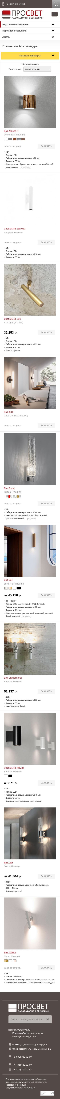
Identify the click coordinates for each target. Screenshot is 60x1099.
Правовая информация (16, 1085)
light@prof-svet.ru (21, 1029)
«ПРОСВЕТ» (29, 1088)
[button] (55, 14)
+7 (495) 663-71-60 (15, 4)
